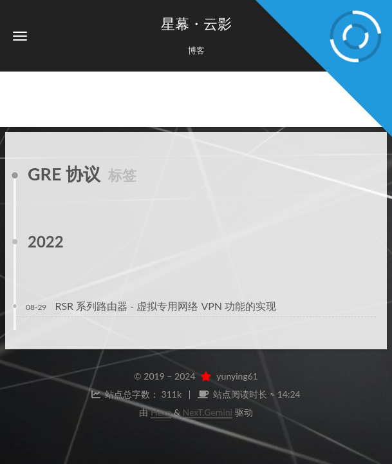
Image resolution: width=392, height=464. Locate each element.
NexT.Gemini (207, 412)
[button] (19, 35)
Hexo (161, 412)
